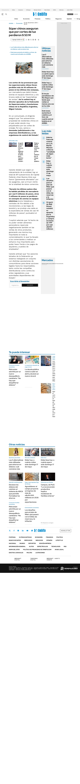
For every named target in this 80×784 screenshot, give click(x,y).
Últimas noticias (25, 537)
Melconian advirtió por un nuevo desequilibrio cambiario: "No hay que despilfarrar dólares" (15, 377)
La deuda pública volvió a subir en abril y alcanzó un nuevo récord (32, 372)
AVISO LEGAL (59, 549)
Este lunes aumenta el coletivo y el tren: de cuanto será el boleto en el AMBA (23, 53)
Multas (29, 553)
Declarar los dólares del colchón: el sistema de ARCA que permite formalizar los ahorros (16, 491)
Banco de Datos (15, 540)
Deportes (32, 543)
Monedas (44, 263)
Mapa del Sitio (14, 549)
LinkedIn (23, 530)
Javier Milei (69, 10)
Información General (17, 546)
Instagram (18, 530)
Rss (65, 546)
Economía (26, 19)
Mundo (22, 543)
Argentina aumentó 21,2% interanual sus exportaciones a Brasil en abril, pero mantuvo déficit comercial (22, 152)
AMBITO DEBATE (53, 559)
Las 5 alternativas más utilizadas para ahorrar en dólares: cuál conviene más (24, 48)
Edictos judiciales (16, 553)
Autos (31, 546)
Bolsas (49, 263)
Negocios (58, 19)
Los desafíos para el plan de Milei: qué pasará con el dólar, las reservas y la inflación (50, 188)
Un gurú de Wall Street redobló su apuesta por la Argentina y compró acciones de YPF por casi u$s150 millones (50, 215)
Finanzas (37, 19)
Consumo (20, 10)
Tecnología (55, 546)
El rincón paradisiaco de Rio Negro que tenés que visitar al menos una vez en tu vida (48, 100)
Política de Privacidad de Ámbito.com (37, 549)
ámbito (11, 23)
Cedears (60, 263)
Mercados (28, 540)
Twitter (10, 530)
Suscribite (30, 285)
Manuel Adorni (37, 10)
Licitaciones (40, 553)
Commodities (54, 263)
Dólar (13, 10)
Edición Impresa (45, 543)
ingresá (76, 14)
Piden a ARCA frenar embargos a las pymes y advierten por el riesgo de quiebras (37, 152)
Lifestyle (59, 540)
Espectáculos (42, 546)
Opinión (69, 19)
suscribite (70, 14)
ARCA (54, 10)
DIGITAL (18, 559)
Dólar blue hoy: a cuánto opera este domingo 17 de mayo (48, 75)
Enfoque (28, 10)
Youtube (27, 530)
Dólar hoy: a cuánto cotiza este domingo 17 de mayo (47, 86)
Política (47, 19)
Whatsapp (32, 530)
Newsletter (76, 18)
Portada (12, 537)
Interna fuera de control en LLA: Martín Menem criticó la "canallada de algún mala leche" (50, 147)
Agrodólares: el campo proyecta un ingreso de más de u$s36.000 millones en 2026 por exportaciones (32, 494)
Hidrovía (61, 10)
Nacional (12, 543)
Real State (47, 10)
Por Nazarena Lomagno (47, 523)
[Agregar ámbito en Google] (17, 39)
